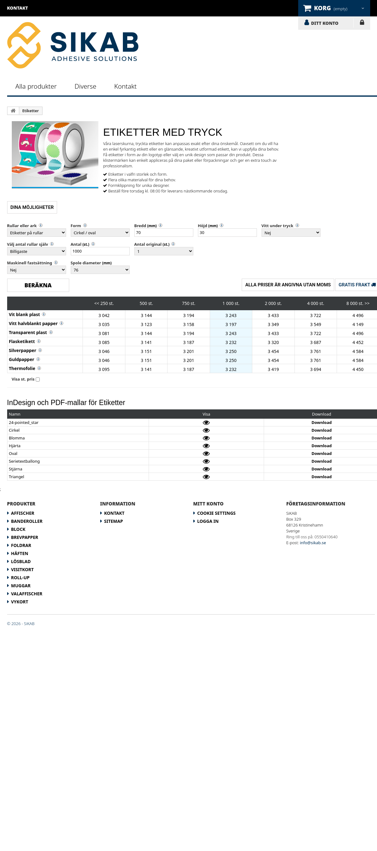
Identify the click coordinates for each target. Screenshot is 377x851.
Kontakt (125, 86)
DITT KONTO (325, 23)
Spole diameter (86, 263)
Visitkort (22, 569)
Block (18, 529)
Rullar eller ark (22, 225)
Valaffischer (27, 594)
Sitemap (113, 521)
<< (96, 303)
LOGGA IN (362, 24)
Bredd (140, 225)
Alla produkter (36, 86)
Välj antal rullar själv (27, 244)
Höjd (202, 225)
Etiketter (30, 110)
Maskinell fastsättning (29, 263)
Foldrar (21, 545)
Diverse (85, 86)
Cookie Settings (216, 513)
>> (367, 303)
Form (76, 225)
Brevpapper (24, 537)
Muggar (21, 586)
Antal (76, 244)
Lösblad (21, 561)
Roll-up (20, 577)
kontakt (17, 8)
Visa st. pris (23, 379)
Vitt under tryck (278, 225)
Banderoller (27, 521)
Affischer (22, 513)
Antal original (148, 244)
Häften (19, 553)
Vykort (19, 602)
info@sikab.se (313, 542)
